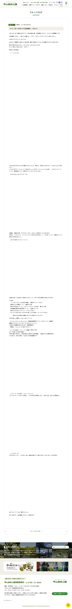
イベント (56, 5)
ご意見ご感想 (44, 2)
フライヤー (18, 327)
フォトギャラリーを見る (59, 547)
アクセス (37, 5)
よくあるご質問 (35, 2)
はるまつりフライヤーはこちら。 (18, 39)
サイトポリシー (7, 600)
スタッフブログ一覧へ (35, 531)
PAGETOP (68, 605)
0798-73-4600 (34, 582)
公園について (44, 5)
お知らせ (51, 5)
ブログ (61, 5)
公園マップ (31, 5)
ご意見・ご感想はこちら (59, 593)
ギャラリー (26, 2)
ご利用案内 (25, 5)
